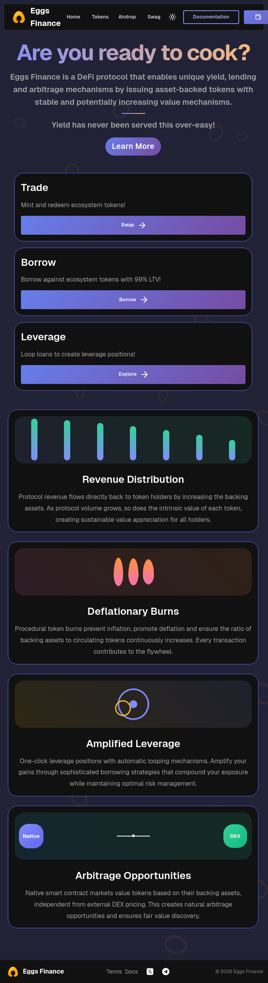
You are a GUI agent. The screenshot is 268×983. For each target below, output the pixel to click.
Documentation (211, 17)
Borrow (133, 299)
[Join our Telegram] (166, 971)
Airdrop (127, 17)
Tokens (100, 17)
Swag (154, 17)
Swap (133, 225)
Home (73, 17)
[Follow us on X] (150, 971)
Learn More (133, 146)
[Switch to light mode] (172, 17)
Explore (133, 374)
